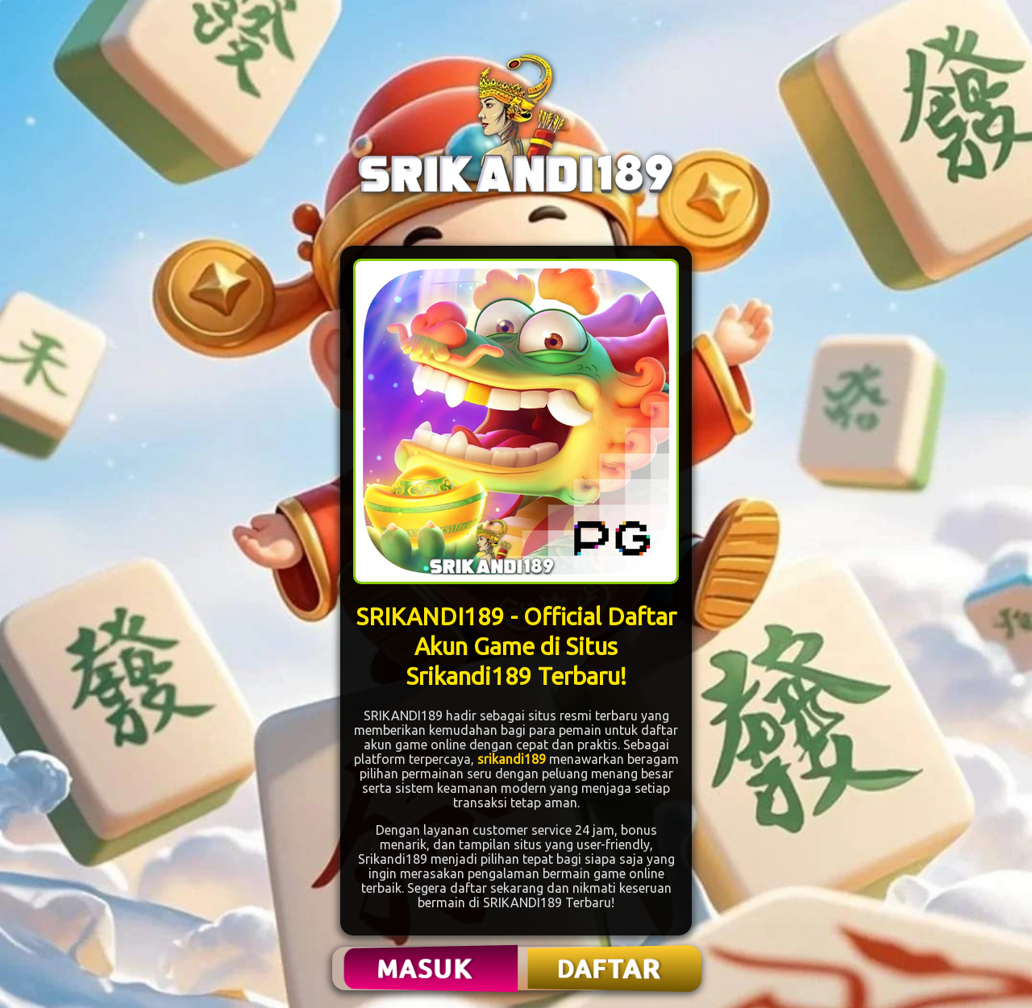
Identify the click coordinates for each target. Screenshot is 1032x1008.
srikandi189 (511, 759)
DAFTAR (610, 968)
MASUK (426, 968)
